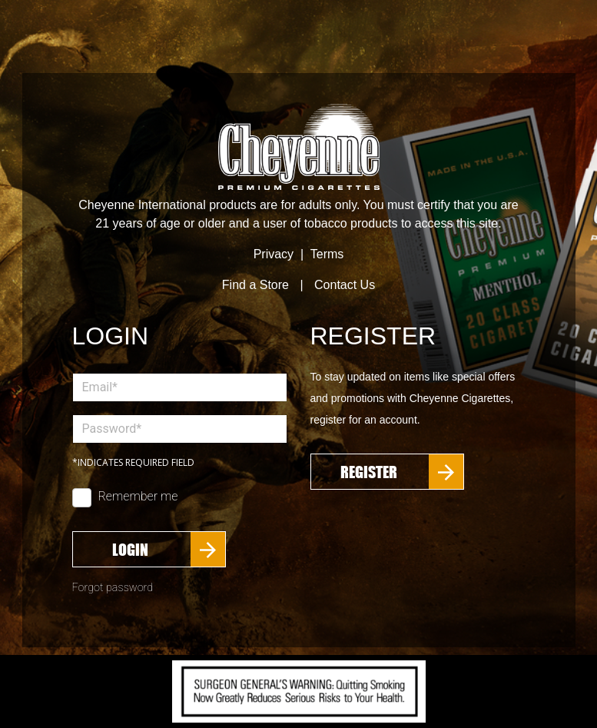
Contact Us (344, 284)
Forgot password (113, 587)
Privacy (274, 254)
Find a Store (255, 284)
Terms (327, 254)
